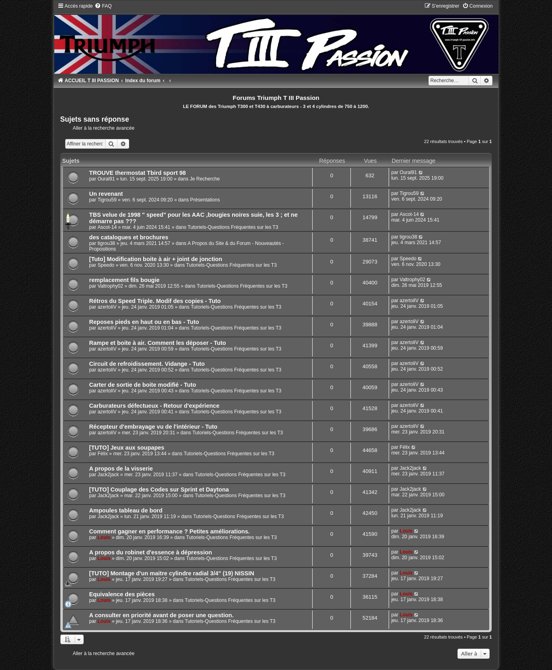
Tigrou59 (106, 200)
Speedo (105, 265)
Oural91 (106, 179)
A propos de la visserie (121, 468)
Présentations (205, 200)
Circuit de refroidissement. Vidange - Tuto (147, 364)
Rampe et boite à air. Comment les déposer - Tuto (157, 343)
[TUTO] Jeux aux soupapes (127, 447)
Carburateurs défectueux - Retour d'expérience (154, 405)
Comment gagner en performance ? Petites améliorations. (169, 531)
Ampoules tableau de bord (126, 510)
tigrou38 (106, 243)
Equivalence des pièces (122, 594)
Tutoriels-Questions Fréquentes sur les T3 (232, 227)
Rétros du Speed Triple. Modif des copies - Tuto (155, 301)
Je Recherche (205, 179)
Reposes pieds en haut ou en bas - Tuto (144, 322)
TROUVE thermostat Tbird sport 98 (137, 173)
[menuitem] (103, 6)
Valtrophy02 (110, 286)
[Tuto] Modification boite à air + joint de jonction (155, 259)
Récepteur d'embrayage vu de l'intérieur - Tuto (153, 426)
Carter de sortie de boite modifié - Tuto (142, 385)
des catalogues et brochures (129, 237)
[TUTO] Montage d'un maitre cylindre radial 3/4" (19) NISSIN (171, 573)
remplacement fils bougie (124, 280)
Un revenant (106, 194)
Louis (103, 537)
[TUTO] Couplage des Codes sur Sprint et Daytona (159, 489)
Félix (102, 453)
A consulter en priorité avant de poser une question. (161, 615)
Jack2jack (108, 474)
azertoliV (106, 307)
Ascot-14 (107, 227)
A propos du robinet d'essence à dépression (150, 552)
